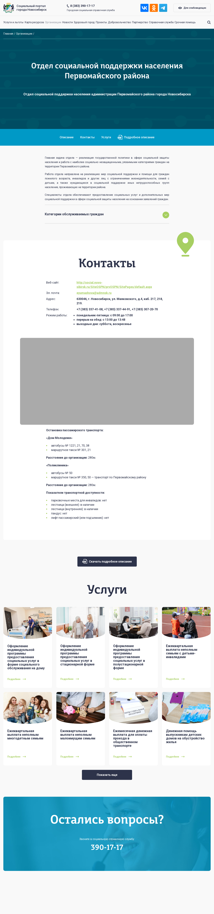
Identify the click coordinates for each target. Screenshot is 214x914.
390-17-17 (107, 861)
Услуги (106, 137)
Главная (8, 33)
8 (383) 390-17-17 (82, 6)
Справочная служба (161, 22)
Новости (67, 22)
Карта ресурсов (34, 22)
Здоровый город (84, 22)
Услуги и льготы (13, 22)
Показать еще (107, 775)
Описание (67, 137)
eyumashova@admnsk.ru (94, 306)
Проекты (101, 22)
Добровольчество (119, 22)
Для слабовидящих (192, 8)
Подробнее (16, 692)
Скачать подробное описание (107, 561)
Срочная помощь (185, 22)
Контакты (87, 137)
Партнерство (140, 22)
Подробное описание (136, 137)
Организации (53, 22)
